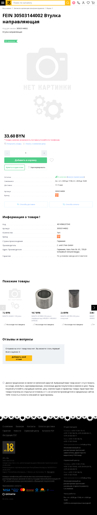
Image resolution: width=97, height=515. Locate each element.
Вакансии (20, 426)
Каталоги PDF (48, 431)
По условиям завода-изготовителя (72, 256)
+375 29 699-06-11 (84, 433)
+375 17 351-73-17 (78, 431)
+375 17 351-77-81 (78, 464)
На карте (50, 472)
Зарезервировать (36, 167)
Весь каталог (7, 8)
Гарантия (7, 431)
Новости (17, 431)
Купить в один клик (14, 167)
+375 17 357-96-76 (70, 433)
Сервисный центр (31, 431)
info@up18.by (85, 444)
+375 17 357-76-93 (70, 441)
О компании (8, 426)
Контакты (31, 426)
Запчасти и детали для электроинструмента (29, 8)
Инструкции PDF (10, 435)
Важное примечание (75, 177)
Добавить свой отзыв (19, 358)
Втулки (49, 8)
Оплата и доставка (46, 426)
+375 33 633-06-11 (70, 436)
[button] (94, 308)
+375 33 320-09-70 (70, 469)
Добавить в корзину (26, 160)
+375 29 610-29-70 (84, 466)
